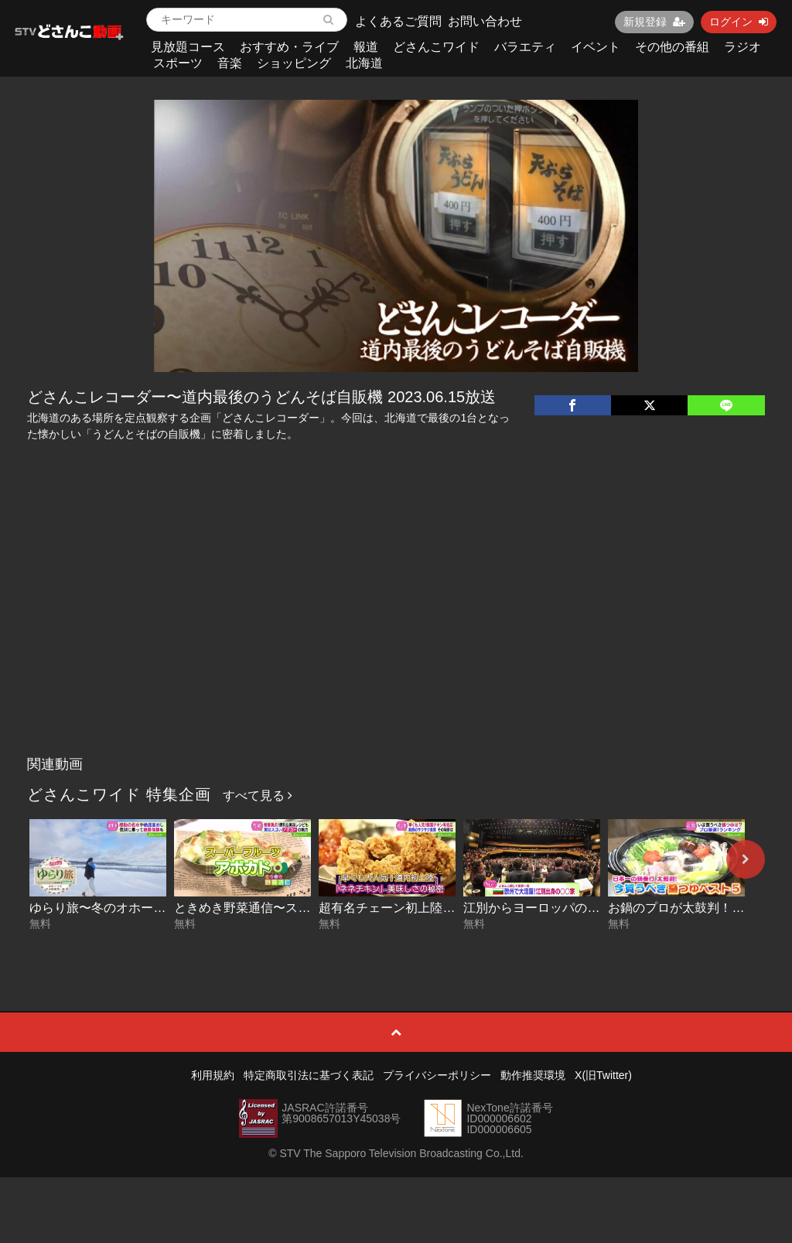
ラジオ (742, 46)
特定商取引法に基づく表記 (309, 1075)
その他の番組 (672, 46)
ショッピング (294, 63)
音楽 (229, 63)
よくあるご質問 (398, 21)
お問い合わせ (485, 21)
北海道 (364, 63)
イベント (595, 46)
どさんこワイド (436, 46)
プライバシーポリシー (437, 1075)
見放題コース (188, 46)
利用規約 (212, 1075)
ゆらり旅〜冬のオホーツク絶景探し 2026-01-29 (161, 907)
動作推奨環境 (532, 1075)
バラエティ (525, 46)
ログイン (738, 21)
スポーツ (178, 63)
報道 (365, 46)
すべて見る (257, 795)
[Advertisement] (396, 632)
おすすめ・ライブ (289, 46)
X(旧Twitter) (603, 1075)
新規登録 (654, 21)
